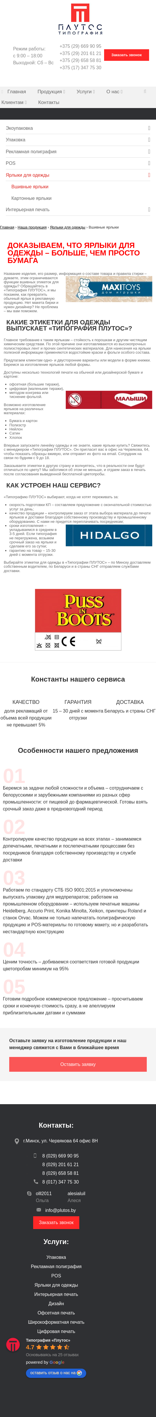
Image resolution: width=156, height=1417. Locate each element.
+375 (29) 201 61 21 (81, 53)
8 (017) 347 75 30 (56, 1181)
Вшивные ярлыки (30, 186)
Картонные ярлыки (32, 198)
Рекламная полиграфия (31, 151)
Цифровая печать (56, 1331)
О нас (112, 91)
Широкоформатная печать (56, 1322)
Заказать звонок (56, 1222)
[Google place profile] (48, 1340)
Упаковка (15, 139)
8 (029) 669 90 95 (56, 1155)
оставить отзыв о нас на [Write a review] (56, 1373)
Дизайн (56, 1303)
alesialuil (76, 1193)
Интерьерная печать (28, 209)
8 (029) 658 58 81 (60, 1173)
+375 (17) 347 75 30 (81, 67)
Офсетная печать (56, 1312)
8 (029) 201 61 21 (60, 1164)
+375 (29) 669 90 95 (81, 46)
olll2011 (44, 1193)
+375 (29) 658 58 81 (81, 60)
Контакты (48, 102)
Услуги (84, 91)
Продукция (49, 91)
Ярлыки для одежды (27, 175)
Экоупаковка (19, 128)
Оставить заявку (78, 1064)
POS (11, 163)
